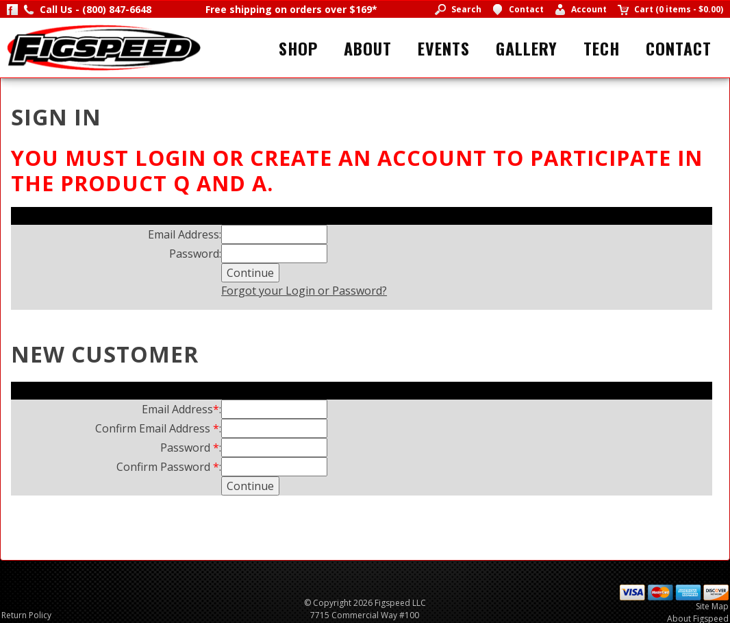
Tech (601, 48)
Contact (679, 48)
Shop (298, 48)
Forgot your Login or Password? (304, 290)
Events (444, 48)
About (368, 48)
